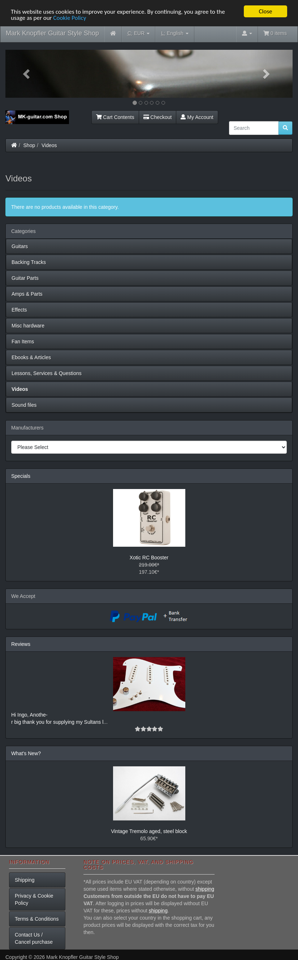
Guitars (20, 246)
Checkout (157, 117)
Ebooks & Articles (31, 357)
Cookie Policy (69, 17)
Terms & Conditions (37, 919)
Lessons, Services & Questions (47, 373)
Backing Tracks (29, 262)
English (174, 33)
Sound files (24, 405)
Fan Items (23, 341)
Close (265, 11)
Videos (49, 145)
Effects (19, 310)
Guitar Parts (25, 278)
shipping (204, 889)
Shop (29, 145)
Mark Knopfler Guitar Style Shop (52, 33)
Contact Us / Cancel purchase (34, 938)
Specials (20, 476)
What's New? (26, 753)
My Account (197, 117)
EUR (139, 33)
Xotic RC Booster (149, 557)
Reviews (20, 644)
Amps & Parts (27, 294)
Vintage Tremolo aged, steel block (149, 831)
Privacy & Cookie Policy (34, 899)
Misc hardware (28, 326)
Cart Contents (115, 117)
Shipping (25, 880)
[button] (26, 74)
